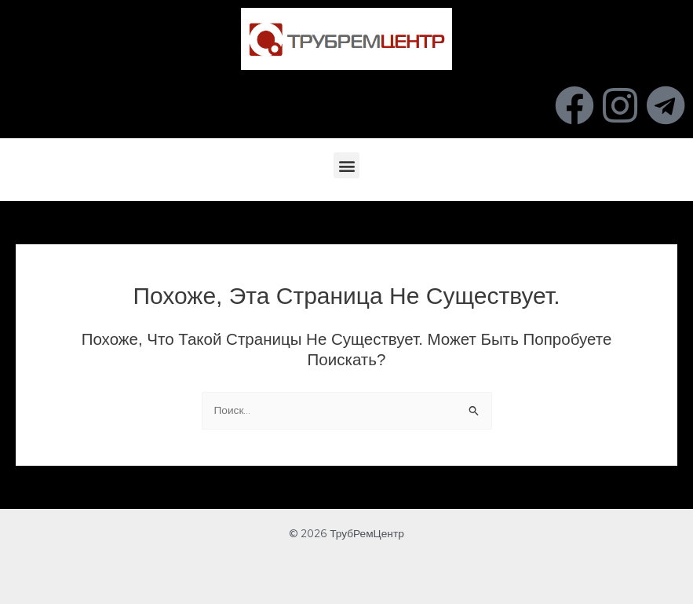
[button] (346, 165)
